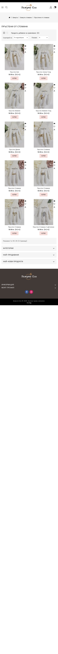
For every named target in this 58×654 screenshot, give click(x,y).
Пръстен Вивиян (14, 111)
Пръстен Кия (14, 72)
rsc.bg (29, 303)
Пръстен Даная (14, 149)
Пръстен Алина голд (43, 72)
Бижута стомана (26, 18)
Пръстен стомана (43, 149)
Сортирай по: (7, 38)
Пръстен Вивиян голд (43, 111)
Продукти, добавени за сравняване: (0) (25, 33)
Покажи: (34, 38)
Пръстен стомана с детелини (43, 227)
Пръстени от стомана (41, 18)
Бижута (15, 18)
